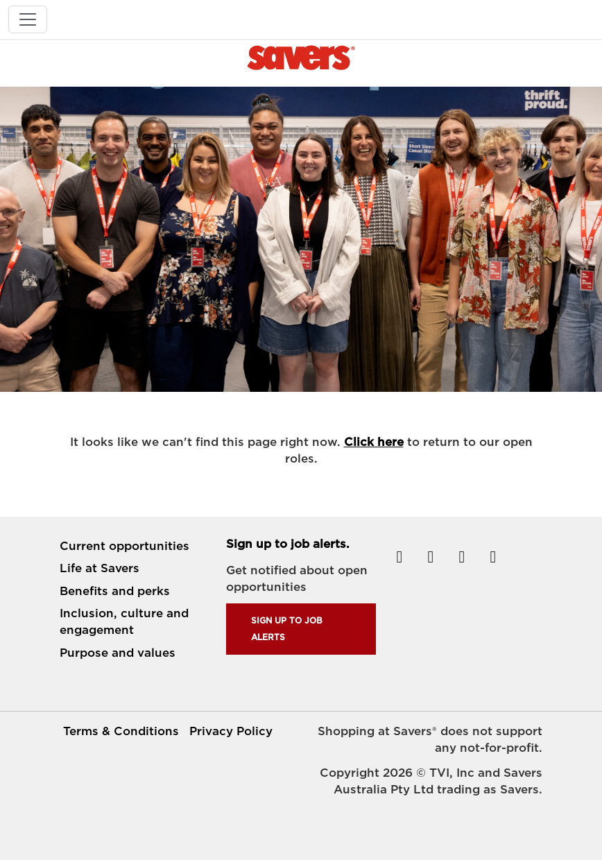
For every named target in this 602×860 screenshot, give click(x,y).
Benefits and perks (115, 591)
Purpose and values (117, 653)
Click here (374, 442)
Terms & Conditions (121, 731)
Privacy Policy (231, 731)
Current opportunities (124, 546)
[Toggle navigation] (27, 19)
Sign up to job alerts (286, 628)
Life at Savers (99, 568)
